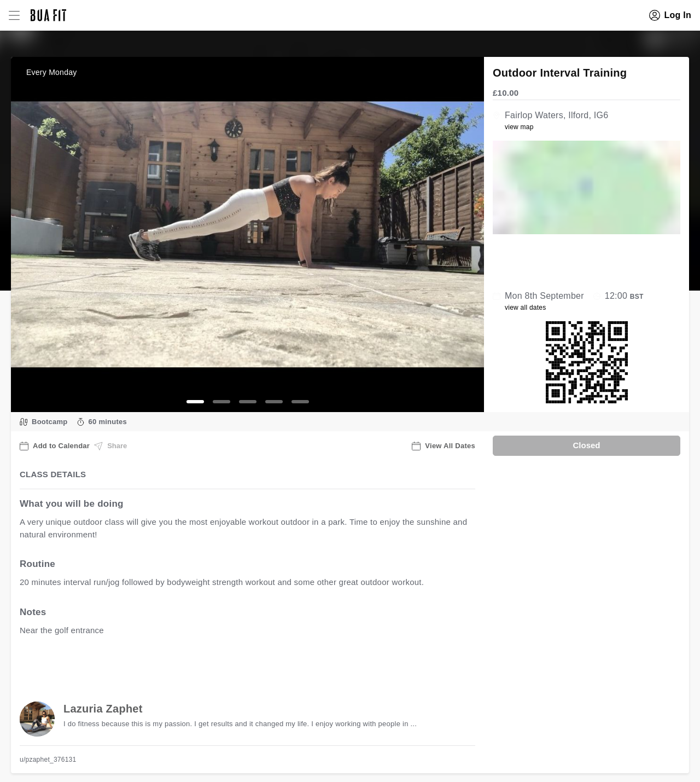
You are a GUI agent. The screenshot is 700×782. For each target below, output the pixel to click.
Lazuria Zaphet (103, 709)
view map (519, 127)
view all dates (525, 307)
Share (110, 446)
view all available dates (241, 664)
